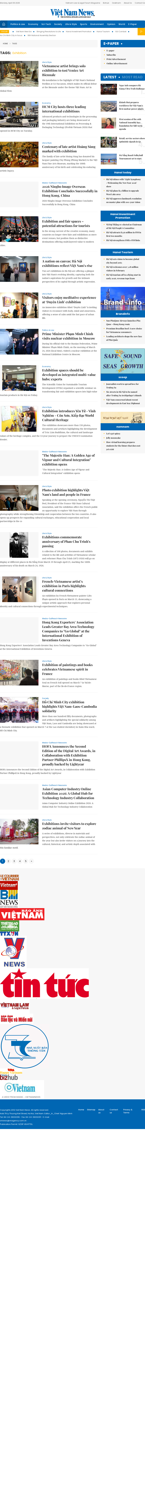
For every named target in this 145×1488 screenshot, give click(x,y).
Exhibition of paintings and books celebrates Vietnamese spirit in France (67, 669)
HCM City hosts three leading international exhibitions (64, 108)
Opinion (111, 24)
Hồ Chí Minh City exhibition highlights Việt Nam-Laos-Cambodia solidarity (69, 706)
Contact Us (140, 3)
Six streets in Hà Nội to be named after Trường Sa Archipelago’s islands (123, 393)
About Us (128, 3)
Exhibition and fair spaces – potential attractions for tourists (66, 223)
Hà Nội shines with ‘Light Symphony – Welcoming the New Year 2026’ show (123, 183)
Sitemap (91, 1369)
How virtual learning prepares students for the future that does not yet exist (123, 446)
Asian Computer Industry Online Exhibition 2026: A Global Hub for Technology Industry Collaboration (68, 793)
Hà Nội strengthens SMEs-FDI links (123, 240)
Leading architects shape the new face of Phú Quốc (124, 338)
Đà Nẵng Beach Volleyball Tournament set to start (131, 157)
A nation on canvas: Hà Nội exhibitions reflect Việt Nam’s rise (67, 263)
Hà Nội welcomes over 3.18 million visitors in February (122, 269)
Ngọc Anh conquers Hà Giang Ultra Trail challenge (132, 87)
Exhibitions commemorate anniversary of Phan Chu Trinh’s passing (66, 541)
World (122, 24)
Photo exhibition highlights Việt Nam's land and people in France (66, 492)
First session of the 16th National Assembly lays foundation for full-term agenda (130, 124)
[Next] (31, 861)
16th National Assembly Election (42, 35)
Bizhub (106, 3)
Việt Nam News (72, 13)
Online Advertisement (117, 63)
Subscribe (111, 54)
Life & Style (71, 24)
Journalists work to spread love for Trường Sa (122, 386)
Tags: (5, 52)
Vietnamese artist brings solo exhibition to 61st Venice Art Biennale (64, 70)
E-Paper (132, 24)
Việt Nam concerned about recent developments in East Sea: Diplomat (123, 401)
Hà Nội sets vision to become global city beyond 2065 (122, 261)
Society (58, 24)
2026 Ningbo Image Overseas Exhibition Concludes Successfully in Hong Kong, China (70, 191)
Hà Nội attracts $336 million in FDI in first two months (123, 234)
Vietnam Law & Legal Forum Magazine (83, 3)
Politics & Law (18, 24)
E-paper (111, 44)
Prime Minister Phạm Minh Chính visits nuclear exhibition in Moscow (68, 336)
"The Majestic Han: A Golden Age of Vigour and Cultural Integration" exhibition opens (68, 459)
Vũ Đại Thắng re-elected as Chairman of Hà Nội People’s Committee (124, 226)
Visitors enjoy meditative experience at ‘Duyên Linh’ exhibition (69, 299)
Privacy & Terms (127, 1370)
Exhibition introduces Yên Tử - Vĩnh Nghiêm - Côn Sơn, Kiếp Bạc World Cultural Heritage (69, 415)
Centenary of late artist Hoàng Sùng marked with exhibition (68, 148)
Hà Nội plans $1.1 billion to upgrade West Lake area (122, 192)
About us (101, 1370)
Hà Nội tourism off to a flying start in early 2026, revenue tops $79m (123, 276)
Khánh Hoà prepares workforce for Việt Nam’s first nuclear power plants (131, 105)
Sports (83, 24)
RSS (143, 1369)
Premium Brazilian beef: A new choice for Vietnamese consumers (124, 330)
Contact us (114, 1370)
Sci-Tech (46, 24)
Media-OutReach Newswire (54, 183)
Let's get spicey (113, 433)
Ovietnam (116, 3)
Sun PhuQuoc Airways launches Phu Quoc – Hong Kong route (123, 322)
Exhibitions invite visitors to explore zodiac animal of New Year (69, 825)
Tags (13, 43)
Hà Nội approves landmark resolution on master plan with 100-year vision (124, 200)
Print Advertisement (116, 59)
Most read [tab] (132, 77)
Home (5, 43)
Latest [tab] (110, 77)
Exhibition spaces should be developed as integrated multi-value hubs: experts (69, 374)
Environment (97, 24)
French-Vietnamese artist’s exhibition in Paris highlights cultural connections (64, 585)
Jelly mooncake (113, 437)
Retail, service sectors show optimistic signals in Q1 (132, 140)
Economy (33, 24)
